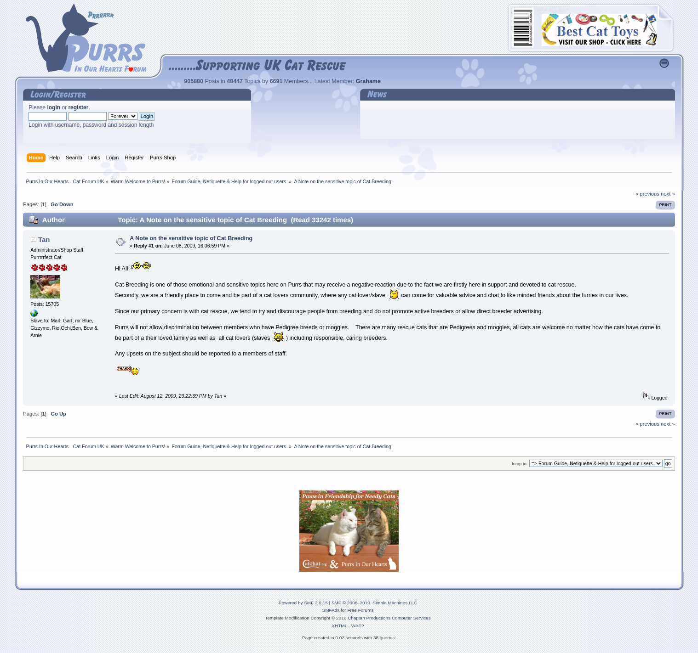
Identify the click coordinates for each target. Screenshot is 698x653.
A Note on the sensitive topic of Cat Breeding (191, 238)
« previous (647, 194)
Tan (44, 239)
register (78, 107)
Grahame (368, 81)
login (53, 107)
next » (668, 194)
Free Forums (360, 610)
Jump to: (519, 463)
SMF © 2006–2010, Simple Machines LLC (374, 602)
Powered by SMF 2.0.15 (303, 602)
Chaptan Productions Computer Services (389, 617)
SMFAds (331, 610)
